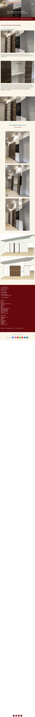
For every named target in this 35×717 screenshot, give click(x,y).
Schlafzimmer (3, 321)
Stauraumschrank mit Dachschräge (26, 18)
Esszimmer (2, 318)
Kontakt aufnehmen (17, 127)
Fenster (2, 307)
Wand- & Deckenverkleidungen (6, 303)
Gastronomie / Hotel (4, 324)
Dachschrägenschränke (15, 18)
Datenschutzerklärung (9, 328)
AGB (14, 328)
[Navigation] (32, 3)
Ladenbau (2, 323)
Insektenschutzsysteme (4, 310)
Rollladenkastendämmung (5, 308)
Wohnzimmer (3, 322)
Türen (2, 305)
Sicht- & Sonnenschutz (4, 309)
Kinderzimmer (3, 320)
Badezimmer (3, 317)
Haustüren (2, 306)
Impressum (2, 328)
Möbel (9, 18)
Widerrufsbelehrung (19, 328)
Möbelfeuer (2, 302)
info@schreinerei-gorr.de (7, 295)
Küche (2, 319)
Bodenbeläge (3, 304)
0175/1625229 (5, 294)
